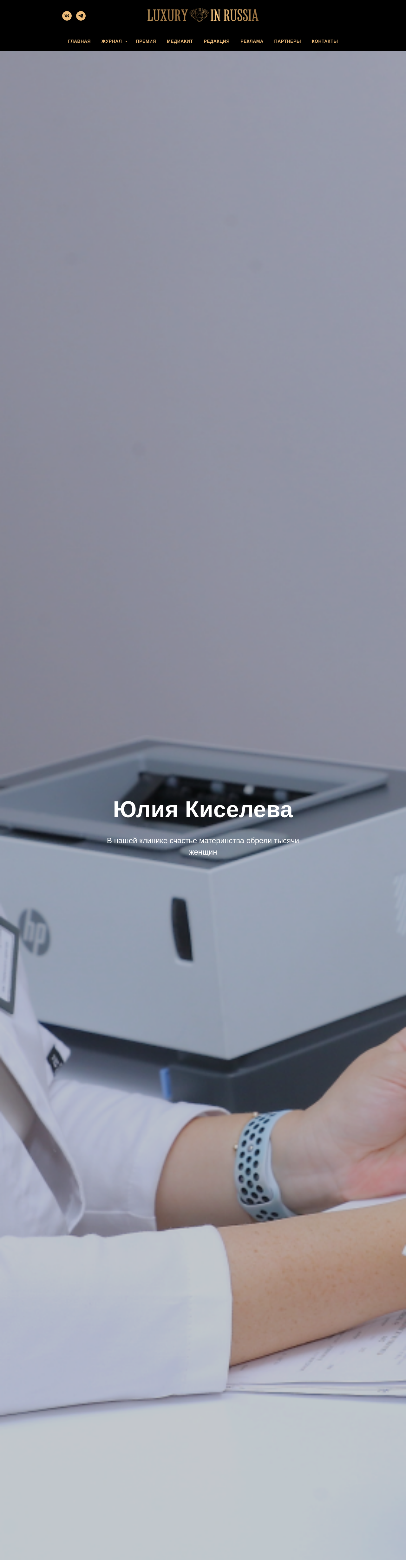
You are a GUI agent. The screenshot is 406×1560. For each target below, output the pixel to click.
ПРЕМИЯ (146, 41)
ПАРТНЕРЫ (287, 41)
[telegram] (81, 19)
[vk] (67, 19)
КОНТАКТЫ (325, 41)
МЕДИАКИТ (180, 41)
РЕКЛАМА (251, 41)
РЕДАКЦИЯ (217, 41)
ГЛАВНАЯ (79, 41)
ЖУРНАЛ (112, 41)
